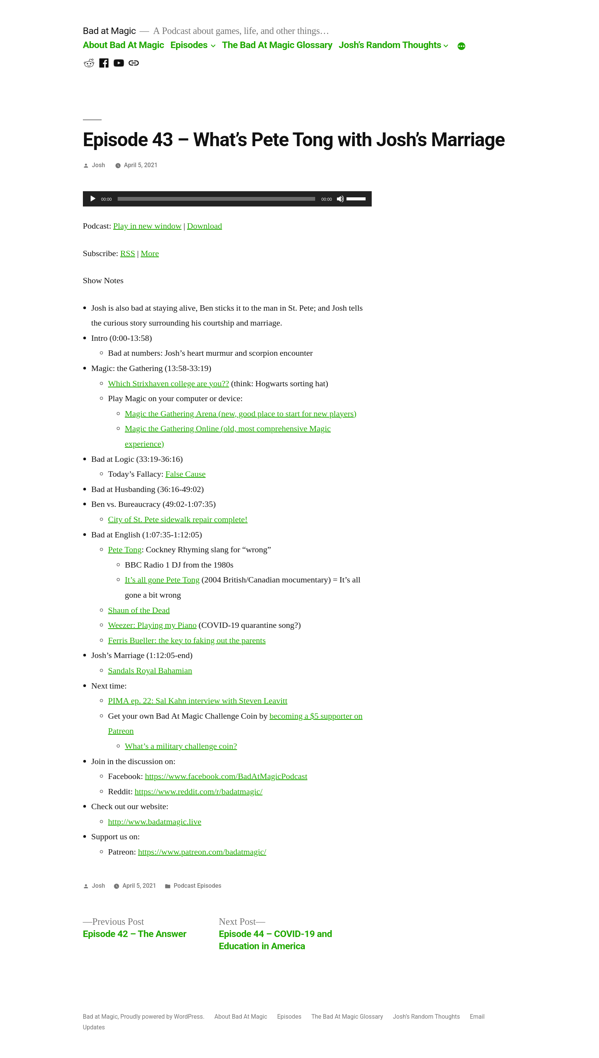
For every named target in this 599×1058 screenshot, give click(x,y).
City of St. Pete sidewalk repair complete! (178, 519)
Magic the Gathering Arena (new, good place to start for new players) (240, 413)
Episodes (188, 44)
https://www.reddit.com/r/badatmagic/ (199, 791)
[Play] (93, 199)
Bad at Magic (109, 30)
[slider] (216, 199)
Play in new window (147, 226)
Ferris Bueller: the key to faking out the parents (187, 640)
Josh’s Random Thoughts (390, 44)
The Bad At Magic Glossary (277, 44)
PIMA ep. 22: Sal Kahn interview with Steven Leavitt (198, 700)
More (150, 253)
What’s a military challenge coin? (181, 746)
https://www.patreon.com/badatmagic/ (202, 852)
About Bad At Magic (123, 44)
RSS (127, 253)
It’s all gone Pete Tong (162, 579)
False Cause (185, 474)
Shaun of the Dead (139, 610)
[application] (227, 198)
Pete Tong (125, 549)
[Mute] (340, 199)
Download (204, 226)
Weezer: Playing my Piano (152, 625)
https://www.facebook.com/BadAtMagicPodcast (226, 776)
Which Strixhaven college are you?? (168, 383)
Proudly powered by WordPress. (163, 1016)
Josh (98, 165)
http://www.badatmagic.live (154, 821)
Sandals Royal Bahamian (150, 670)
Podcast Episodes (198, 885)
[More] (461, 46)
